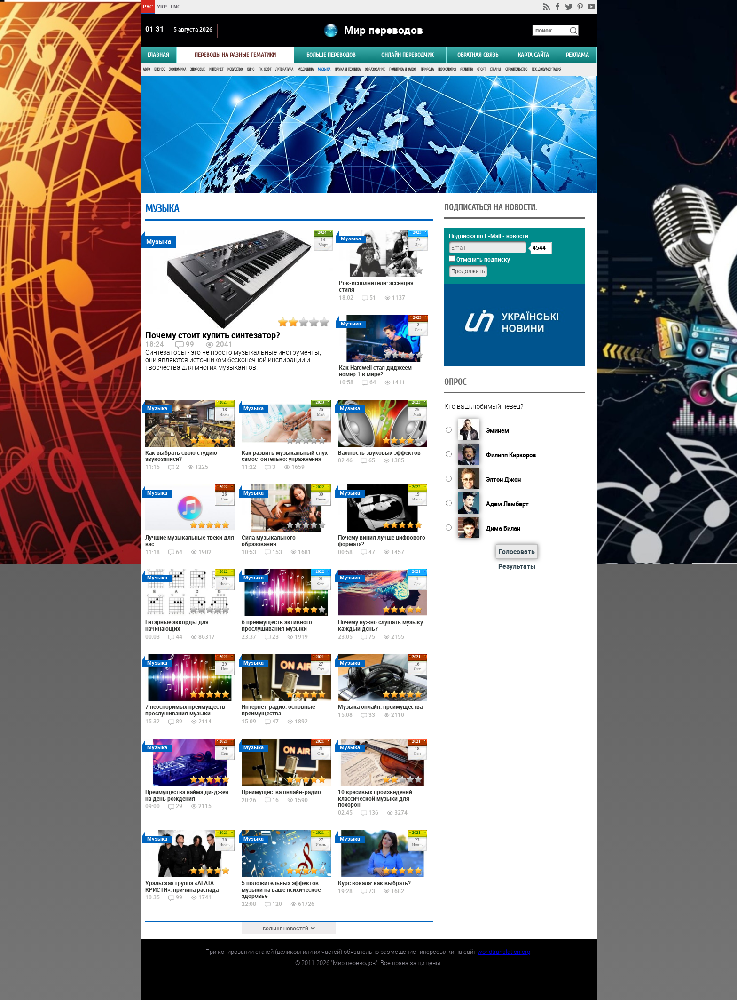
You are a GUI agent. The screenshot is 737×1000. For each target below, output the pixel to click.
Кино (250, 69)
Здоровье (197, 69)
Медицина (306, 69)
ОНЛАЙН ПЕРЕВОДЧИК (407, 54)
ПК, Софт (265, 69)
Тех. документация (546, 69)
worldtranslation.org (504, 951)
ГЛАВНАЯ (158, 54)
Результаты (517, 566)
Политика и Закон (402, 69)
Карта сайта (533, 54)
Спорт (481, 69)
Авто (146, 69)
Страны (495, 69)
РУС (147, 6)
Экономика (177, 69)
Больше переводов (331, 54)
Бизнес (159, 69)
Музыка (324, 69)
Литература (284, 69)
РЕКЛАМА (577, 54)
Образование (375, 69)
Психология (447, 69)
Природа (427, 69)
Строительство (516, 69)
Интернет (216, 69)
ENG (176, 6)
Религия (466, 69)
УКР (161, 6)
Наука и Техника (348, 69)
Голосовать (517, 551)
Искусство (235, 69)
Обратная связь (477, 54)
